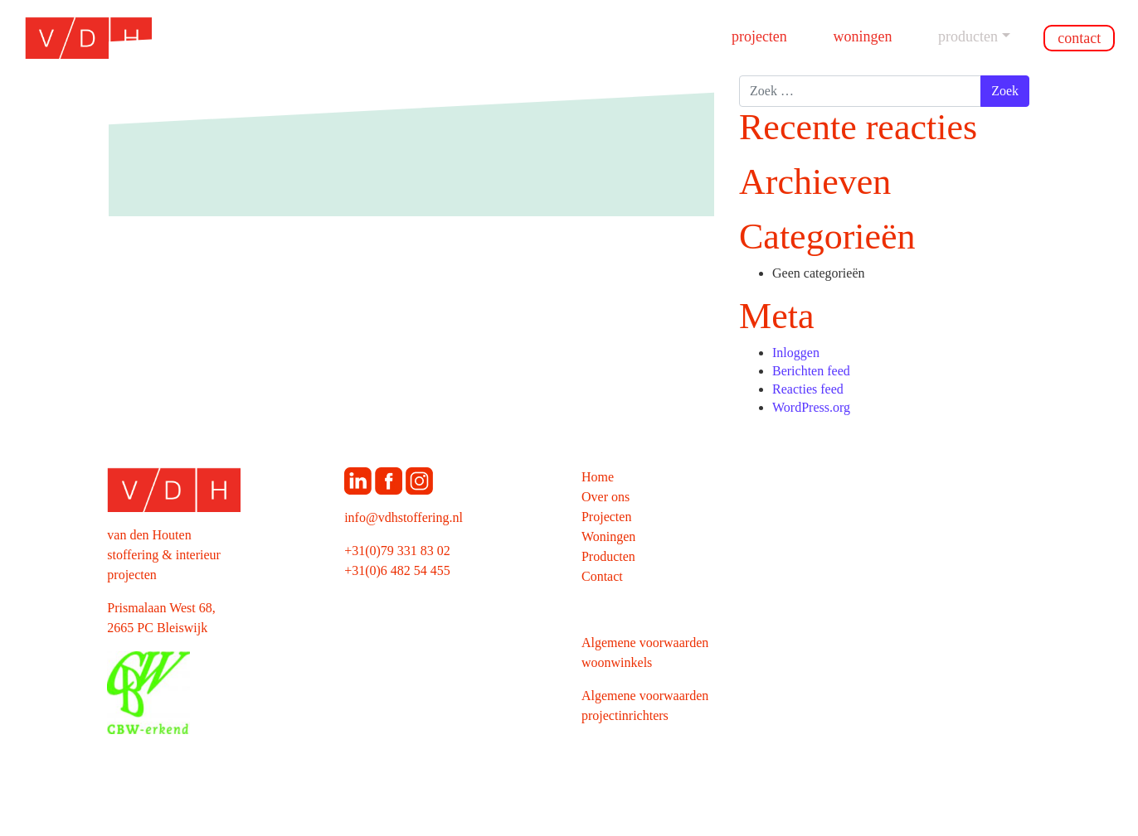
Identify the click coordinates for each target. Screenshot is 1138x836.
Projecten (759, 36)
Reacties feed (808, 389)
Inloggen (795, 353)
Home (597, 477)
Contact (1079, 38)
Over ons (605, 497)
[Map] (885, 633)
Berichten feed (811, 371)
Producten (968, 36)
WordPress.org (811, 407)
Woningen (862, 36)
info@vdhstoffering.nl (403, 517)
